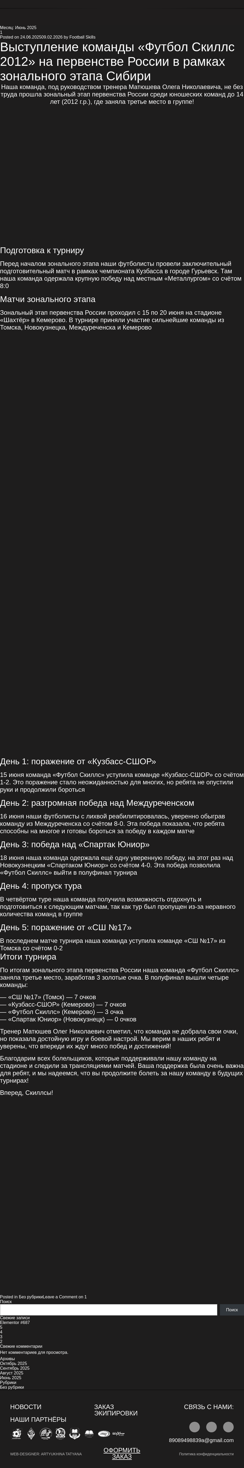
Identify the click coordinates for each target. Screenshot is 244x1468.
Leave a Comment (65, 1297)
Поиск (6, 1301)
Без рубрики (31, 1297)
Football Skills (82, 37)
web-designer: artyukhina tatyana (46, 1454)
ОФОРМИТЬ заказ (122, 1453)
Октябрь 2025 (13, 1363)
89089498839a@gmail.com (201, 1440)
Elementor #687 (15, 1322)
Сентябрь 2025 (15, 1368)
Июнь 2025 (10, 1378)
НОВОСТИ (25, 1407)
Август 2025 (11, 1373)
